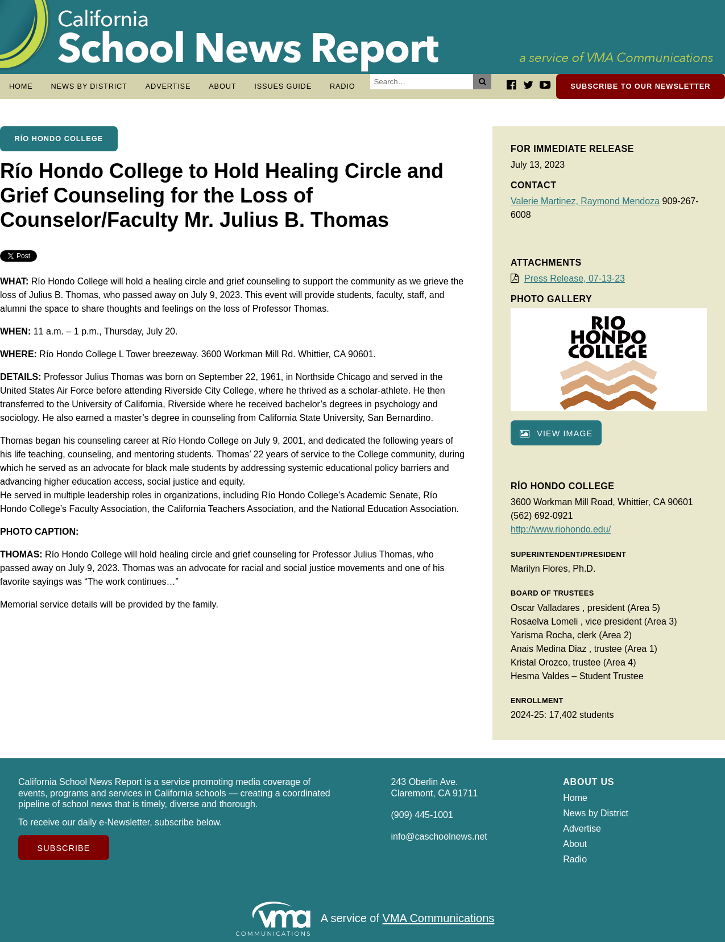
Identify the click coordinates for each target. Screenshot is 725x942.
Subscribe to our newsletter (640, 86)
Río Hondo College (59, 138)
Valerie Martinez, (546, 201)
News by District (89, 86)
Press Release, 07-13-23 (574, 278)
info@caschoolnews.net (439, 836)
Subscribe (64, 848)
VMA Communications (439, 918)
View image (556, 433)
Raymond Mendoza (620, 201)
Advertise (168, 86)
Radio (342, 86)
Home (21, 86)
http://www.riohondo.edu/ (561, 529)
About (222, 86)
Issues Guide (283, 86)
